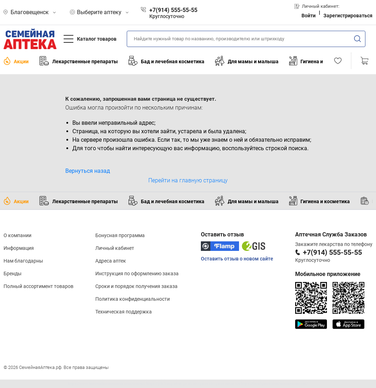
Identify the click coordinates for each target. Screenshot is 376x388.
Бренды (13, 273)
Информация (19, 248)
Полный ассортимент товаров (38, 286)
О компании (17, 235)
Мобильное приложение (327, 274)
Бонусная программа (120, 235)
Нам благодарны (23, 261)
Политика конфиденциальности (132, 299)
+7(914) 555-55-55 (332, 252)
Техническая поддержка (123, 311)
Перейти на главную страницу (188, 180)
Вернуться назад (87, 170)
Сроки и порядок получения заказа (136, 286)
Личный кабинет (114, 248)
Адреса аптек (110, 261)
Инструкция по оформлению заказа (137, 273)
